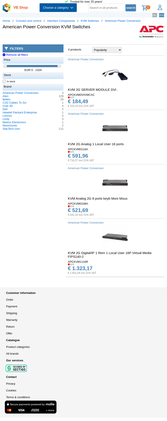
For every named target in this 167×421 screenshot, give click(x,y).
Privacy (10, 383)
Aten (5, 96)
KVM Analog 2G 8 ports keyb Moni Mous (97, 198)
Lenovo (7, 115)
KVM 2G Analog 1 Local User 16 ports (96, 144)
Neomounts (10, 125)
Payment (11, 306)
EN (162, 15)
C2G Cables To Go (14, 102)
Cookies (11, 390)
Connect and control (28, 20)
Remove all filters (15, 54)
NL (155, 15)
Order (9, 299)
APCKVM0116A (78, 149)
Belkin (6, 99)
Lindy (6, 119)
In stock (9, 81)
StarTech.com (11, 128)
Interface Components (61, 20)
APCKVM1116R (78, 261)
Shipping (11, 313)
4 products (74, 49)
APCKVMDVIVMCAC (81, 94)
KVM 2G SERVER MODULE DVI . (93, 89)
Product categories (18, 347)
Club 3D (8, 106)
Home (6, 20)
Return (10, 326)
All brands (12, 353)
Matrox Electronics (14, 122)
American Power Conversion (123, 20)
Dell (5, 109)
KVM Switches (90, 20)
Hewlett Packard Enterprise (20, 112)
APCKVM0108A (78, 203)
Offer (9, 333)
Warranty (11, 320)
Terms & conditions (18, 397)
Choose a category (58, 7)
